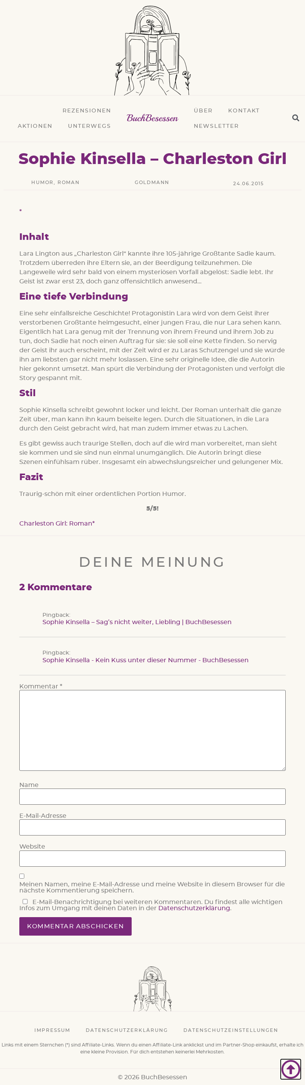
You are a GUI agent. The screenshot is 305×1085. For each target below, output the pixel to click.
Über (203, 111)
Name (29, 785)
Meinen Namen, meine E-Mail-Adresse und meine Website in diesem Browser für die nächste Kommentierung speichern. (152, 887)
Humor (42, 182)
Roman (69, 182)
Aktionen (35, 126)
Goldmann (152, 182)
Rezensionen (87, 111)
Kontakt (244, 111)
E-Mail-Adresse (42, 816)
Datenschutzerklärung (194, 908)
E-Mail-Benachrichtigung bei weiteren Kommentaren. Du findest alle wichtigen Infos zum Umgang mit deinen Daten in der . (151, 905)
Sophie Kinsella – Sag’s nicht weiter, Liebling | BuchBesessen (137, 622)
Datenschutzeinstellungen (230, 1030)
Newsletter (216, 126)
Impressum (52, 1030)
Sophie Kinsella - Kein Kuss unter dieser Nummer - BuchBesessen (145, 660)
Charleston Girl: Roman (55, 524)
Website (32, 847)
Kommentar (40, 686)
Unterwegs (89, 126)
